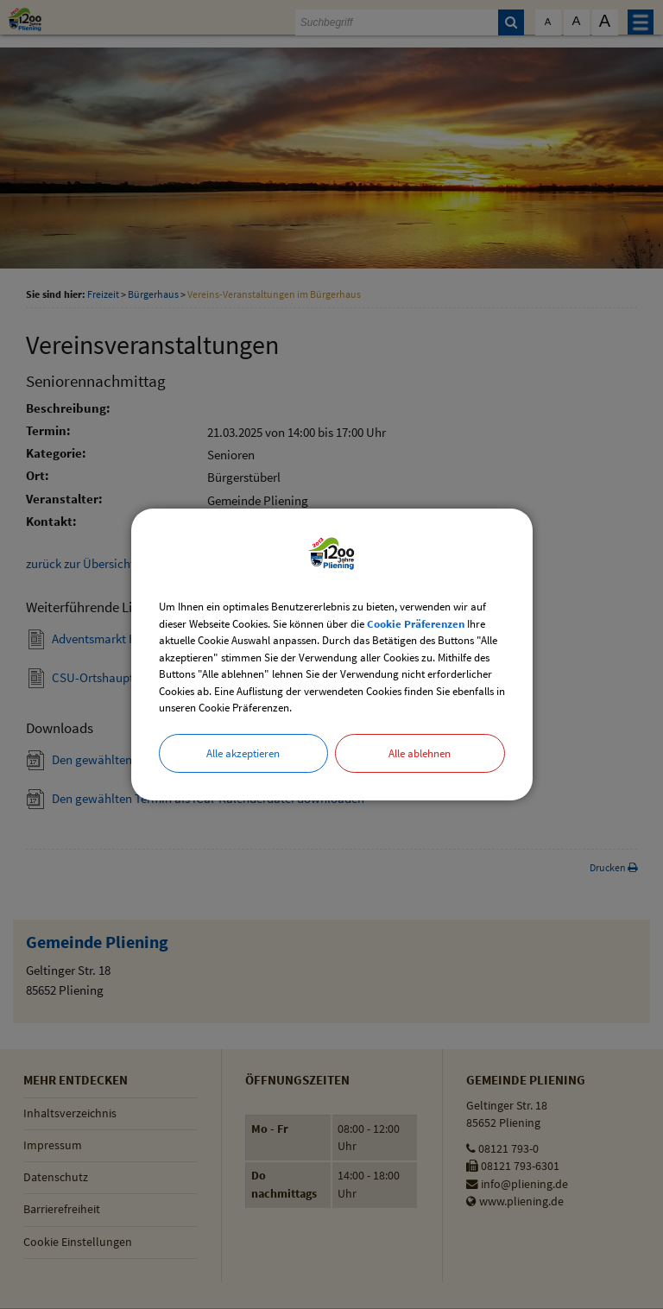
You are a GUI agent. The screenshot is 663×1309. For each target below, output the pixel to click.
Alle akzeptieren (243, 753)
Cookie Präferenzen (415, 624)
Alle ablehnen (419, 753)
